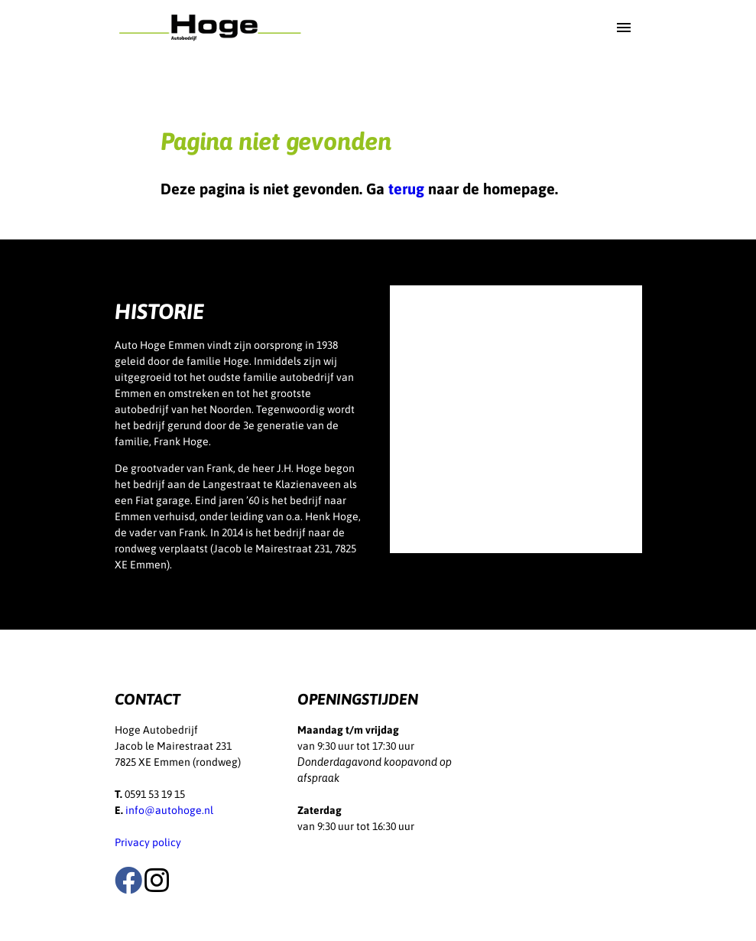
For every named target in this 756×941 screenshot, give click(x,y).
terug (406, 188)
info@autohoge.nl (169, 810)
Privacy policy (148, 842)
